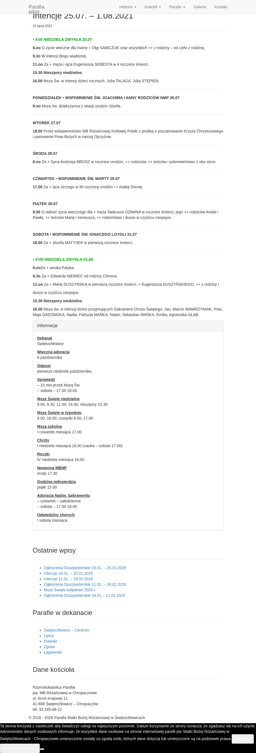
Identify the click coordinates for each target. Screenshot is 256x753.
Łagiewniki (53, 652)
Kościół (153, 7)
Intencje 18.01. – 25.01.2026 (68, 573)
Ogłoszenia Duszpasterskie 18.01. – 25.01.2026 (85, 568)
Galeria (200, 7)
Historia (127, 7)
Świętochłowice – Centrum (66, 630)
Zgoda (49, 647)
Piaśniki (50, 641)
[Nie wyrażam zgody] (42, 749)
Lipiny (49, 635)
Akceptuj (242, 739)
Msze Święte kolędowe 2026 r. (70, 590)
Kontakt (220, 7)
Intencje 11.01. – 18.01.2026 (68, 579)
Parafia (177, 7)
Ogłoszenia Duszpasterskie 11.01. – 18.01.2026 (85, 584)
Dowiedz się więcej (20, 748)
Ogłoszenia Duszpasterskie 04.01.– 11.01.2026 (84, 595)
